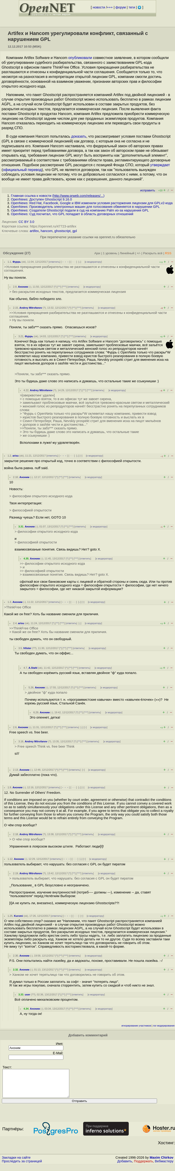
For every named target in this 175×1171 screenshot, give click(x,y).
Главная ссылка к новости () (57, 196)
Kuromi (18, 915)
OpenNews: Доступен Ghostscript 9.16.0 (41, 199)
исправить (147, 190)
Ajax (97, 253)
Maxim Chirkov (161, 1163)
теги (132, 7)
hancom (46, 231)
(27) (28, 253)
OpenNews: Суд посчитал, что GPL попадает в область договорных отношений (72, 214)
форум (121, 7)
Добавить (124, 1166)
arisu (16, 455)
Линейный (127, 253)
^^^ (64, 286)
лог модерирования (164, 1025)
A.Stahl (32, 667)
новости (99, 7)
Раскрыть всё (152, 253)
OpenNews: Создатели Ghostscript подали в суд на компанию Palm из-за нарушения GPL (80, 210)
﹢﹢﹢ (65, 261)
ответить (54, 261)
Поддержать (143, 1166)
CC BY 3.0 (26, 222)
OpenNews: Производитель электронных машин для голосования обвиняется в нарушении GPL (85, 207)
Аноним (23, 286)
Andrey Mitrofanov (30, 307)
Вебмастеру (164, 1166)
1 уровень (110, 253)
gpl (74, 231)
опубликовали (80, 58)
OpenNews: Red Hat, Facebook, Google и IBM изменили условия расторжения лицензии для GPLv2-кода (91, 203)
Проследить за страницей (22, 1166)
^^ (59, 286)
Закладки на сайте (16, 1163)
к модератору (93, 261)
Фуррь (17, 261)
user (27, 994)
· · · (73, 261)
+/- (138, 253)
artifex (34, 231)
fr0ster (27, 648)
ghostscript (62, 231)
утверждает (160, 165)
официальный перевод (22, 170)
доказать (78, 136)
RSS (168, 253)
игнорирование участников (136, 1025)
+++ (110, 7)
